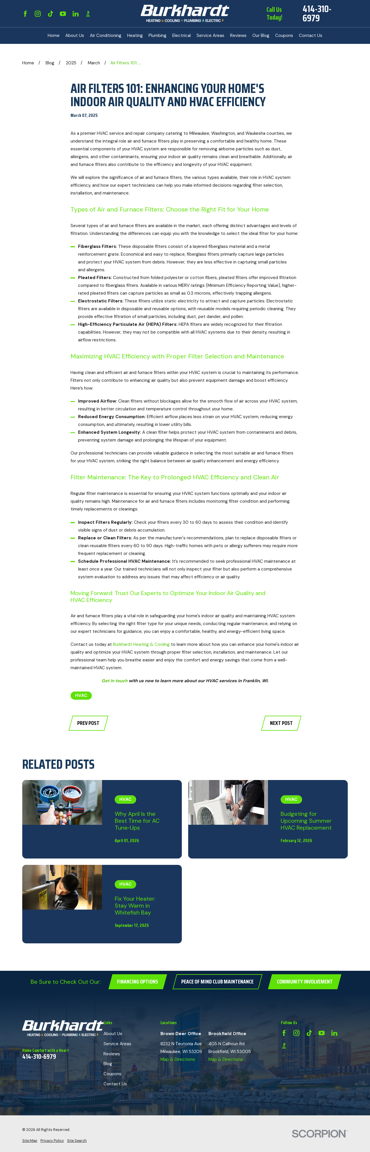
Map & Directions (177, 1059)
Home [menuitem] (54, 35)
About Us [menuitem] (74, 35)
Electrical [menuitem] (181, 35)
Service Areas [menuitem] (210, 35)
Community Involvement (305, 981)
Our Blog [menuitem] (260, 35)
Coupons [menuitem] (284, 35)
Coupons (112, 1074)
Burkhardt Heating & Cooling (141, 644)
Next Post (281, 723)
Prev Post (88, 723)
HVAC (81, 695)
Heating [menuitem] (135, 35)
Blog (107, 1064)
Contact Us (115, 1084)
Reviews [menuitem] (238, 35)
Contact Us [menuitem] (310, 35)
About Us (112, 1034)
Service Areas (117, 1044)
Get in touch (114, 681)
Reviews (111, 1054)
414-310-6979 (317, 13)
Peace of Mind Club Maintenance (217, 981)
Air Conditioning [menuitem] (105, 35)
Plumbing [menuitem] (157, 35)
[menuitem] (29, 1141)
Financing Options (137, 981)
